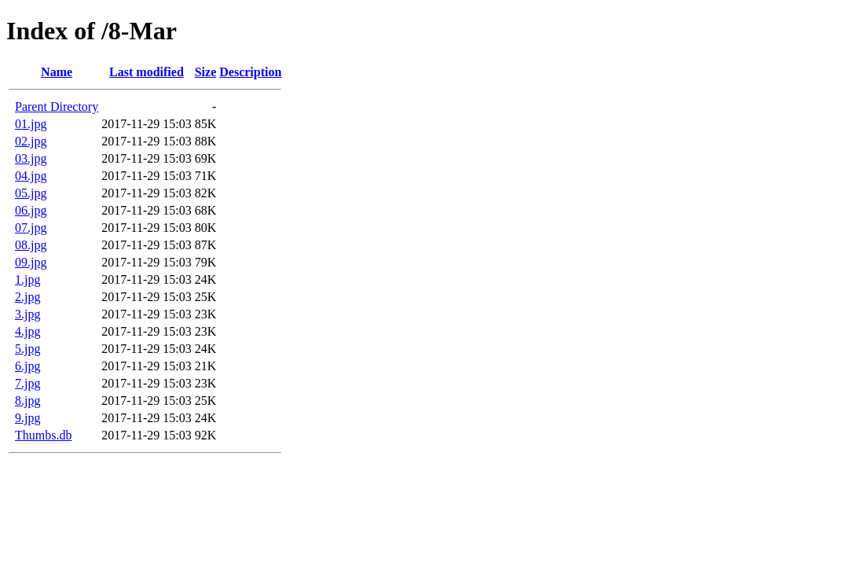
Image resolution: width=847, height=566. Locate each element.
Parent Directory (56, 106)
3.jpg (27, 314)
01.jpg (30, 123)
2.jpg (27, 296)
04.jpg (30, 175)
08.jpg (30, 245)
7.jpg (27, 383)
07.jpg (30, 227)
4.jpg (27, 331)
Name (56, 72)
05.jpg (30, 193)
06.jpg (30, 210)
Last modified (146, 72)
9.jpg (27, 417)
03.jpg (30, 158)
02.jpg (30, 141)
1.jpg (27, 279)
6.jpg (27, 366)
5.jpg (27, 348)
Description (250, 72)
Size (206, 72)
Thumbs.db (43, 435)
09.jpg (30, 262)
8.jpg (27, 400)
